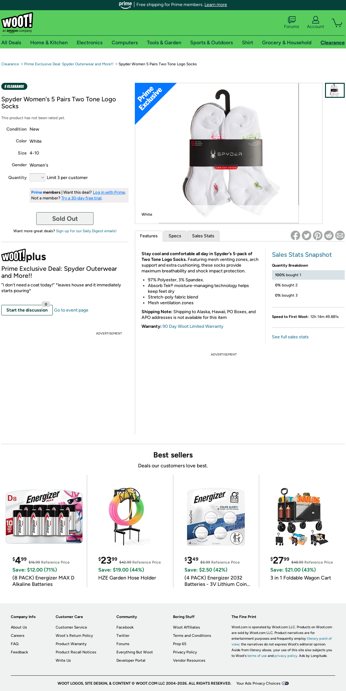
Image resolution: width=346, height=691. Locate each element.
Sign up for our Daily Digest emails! (86, 231)
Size (22, 153)
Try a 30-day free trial (81, 198)
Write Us (63, 660)
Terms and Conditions (192, 635)
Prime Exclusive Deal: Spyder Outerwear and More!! (69, 64)
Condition (16, 129)
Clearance (10, 64)
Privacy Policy (185, 652)
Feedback (19, 652)
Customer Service (71, 627)
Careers (17, 635)
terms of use (257, 656)
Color (21, 141)
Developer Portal (130, 660)
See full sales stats (290, 337)
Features (149, 236)
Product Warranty (71, 644)
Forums (291, 22)
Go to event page (71, 310)
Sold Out (65, 218)
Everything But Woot (134, 652)
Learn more (215, 4)
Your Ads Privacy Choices (258, 683)
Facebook (125, 627)
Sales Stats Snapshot (302, 254)
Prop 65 (179, 644)
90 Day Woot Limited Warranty (193, 326)
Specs (175, 236)
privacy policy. (286, 656)
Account (315, 22)
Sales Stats (203, 236)
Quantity (17, 177)
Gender (19, 165)
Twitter (122, 635)
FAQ (14, 644)
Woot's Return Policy (74, 635)
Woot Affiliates (186, 627)
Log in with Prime (109, 192)
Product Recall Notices (76, 652)
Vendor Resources (189, 660)
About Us (19, 627)
